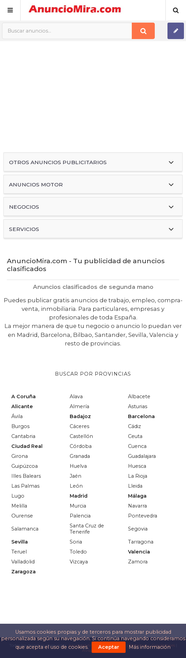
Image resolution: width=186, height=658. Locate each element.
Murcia (78, 506)
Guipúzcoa (24, 466)
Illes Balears (26, 476)
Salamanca (24, 529)
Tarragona (140, 542)
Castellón (81, 436)
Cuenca (137, 446)
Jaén (75, 476)
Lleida (135, 486)
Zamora (138, 562)
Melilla (19, 506)
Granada (80, 456)
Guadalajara (142, 456)
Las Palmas (25, 486)
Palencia (80, 516)
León (76, 486)
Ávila (17, 416)
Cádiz (134, 426)
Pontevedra (142, 516)
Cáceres (79, 426)
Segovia (138, 529)
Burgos (20, 426)
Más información (150, 647)
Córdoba (81, 446)
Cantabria (23, 436)
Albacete (139, 396)
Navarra (137, 506)
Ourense (22, 516)
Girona (19, 456)
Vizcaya (79, 562)
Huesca (137, 466)
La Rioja (137, 476)
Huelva (78, 466)
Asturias (137, 406)
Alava (76, 396)
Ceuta (135, 436)
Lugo (17, 496)
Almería (79, 406)
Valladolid (23, 562)
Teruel (19, 552)
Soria (76, 542)
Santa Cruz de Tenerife (87, 529)
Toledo (78, 552)
